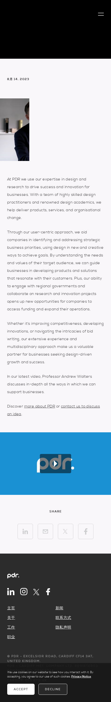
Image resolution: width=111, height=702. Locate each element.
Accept (21, 689)
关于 (11, 618)
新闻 (59, 608)
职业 (11, 637)
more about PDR (39, 406)
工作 (11, 627)
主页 (11, 608)
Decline (53, 689)
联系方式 (63, 618)
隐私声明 (63, 627)
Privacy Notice (81, 676)
